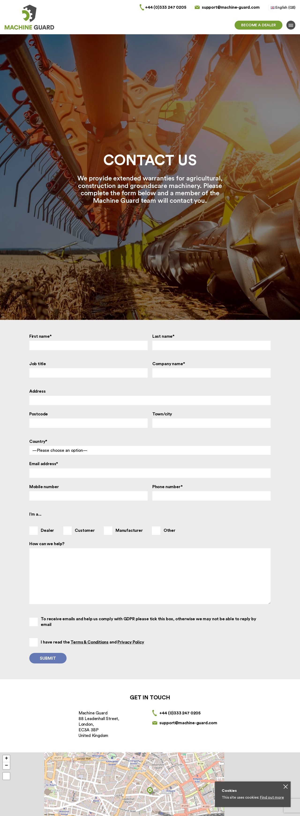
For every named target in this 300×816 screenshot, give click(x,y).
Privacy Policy (130, 642)
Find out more (272, 797)
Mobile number (44, 487)
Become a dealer (258, 25)
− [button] (6, 765)
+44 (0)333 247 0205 (165, 7)
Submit (48, 658)
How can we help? (46, 544)
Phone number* (167, 487)
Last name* (163, 336)
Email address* (43, 464)
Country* (38, 441)
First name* (40, 336)
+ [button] (6, 758)
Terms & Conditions (90, 642)
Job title (37, 364)
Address (37, 391)
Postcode (38, 414)
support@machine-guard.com (231, 7)
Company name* (168, 364)
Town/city (162, 414)
